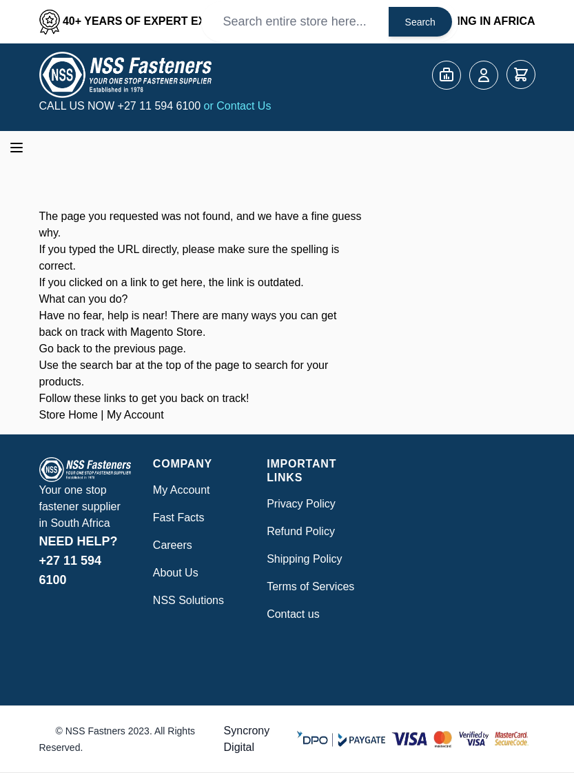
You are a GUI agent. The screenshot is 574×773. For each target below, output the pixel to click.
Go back (60, 348)
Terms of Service (308, 586)
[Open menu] (16, 147)
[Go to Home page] (125, 75)
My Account (135, 415)
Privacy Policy (301, 504)
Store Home (68, 415)
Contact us (293, 614)
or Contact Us (237, 106)
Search (420, 22)
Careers (172, 545)
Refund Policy (301, 531)
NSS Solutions (188, 600)
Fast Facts (179, 517)
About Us (175, 573)
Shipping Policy (304, 559)
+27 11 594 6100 (161, 106)
